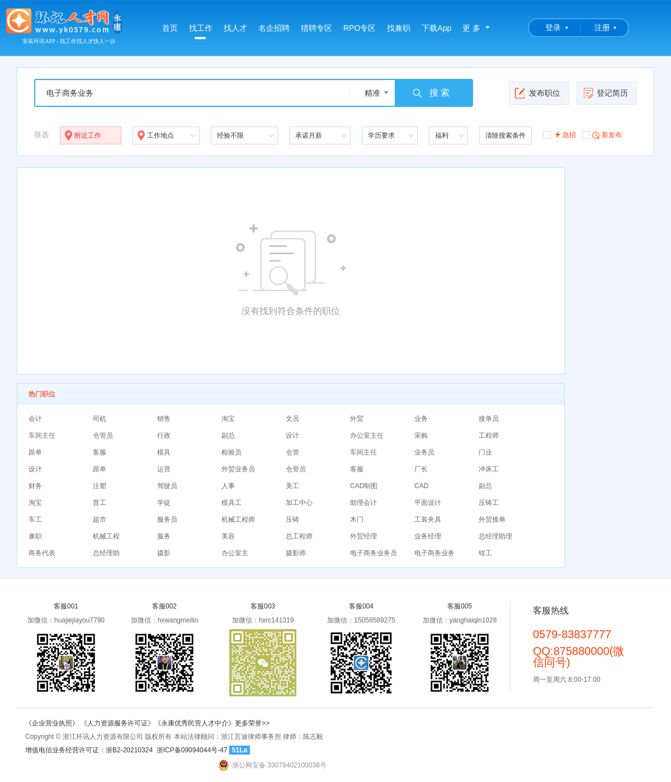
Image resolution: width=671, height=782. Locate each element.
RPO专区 (359, 28)
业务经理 (427, 536)
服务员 (167, 519)
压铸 (292, 519)
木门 (356, 519)
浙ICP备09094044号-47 (192, 750)
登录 (553, 27)
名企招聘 (274, 28)
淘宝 (228, 419)
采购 (421, 435)
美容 (228, 536)
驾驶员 (167, 486)
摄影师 (296, 553)
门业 (485, 452)
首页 (170, 28)
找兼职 (398, 28)
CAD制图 (363, 486)
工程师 (489, 435)
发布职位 (537, 93)
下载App (436, 28)
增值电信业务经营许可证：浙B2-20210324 (89, 750)
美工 (292, 486)
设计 (292, 435)
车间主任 (42, 435)
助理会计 (363, 503)
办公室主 (234, 553)
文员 (292, 419)
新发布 (602, 134)
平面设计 (427, 503)
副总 (228, 435)
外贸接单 (492, 519)
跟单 (35, 452)
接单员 (489, 419)
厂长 (421, 469)
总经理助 (106, 553)
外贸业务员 (238, 469)
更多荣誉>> (252, 723)
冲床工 (489, 469)
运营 (164, 469)
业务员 (424, 452)
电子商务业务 (434, 553)
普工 (99, 503)
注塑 (99, 486)
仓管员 (103, 435)
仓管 (292, 452)
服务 (164, 536)
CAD (421, 486)
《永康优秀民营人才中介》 (194, 723)
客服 (99, 452)
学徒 (164, 503)
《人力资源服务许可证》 (117, 723)
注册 (602, 27)
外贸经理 (363, 536)
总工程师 (299, 536)
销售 (164, 419)
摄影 (164, 553)
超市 (99, 519)
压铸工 (489, 503)
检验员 (231, 452)
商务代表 (42, 553)
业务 (421, 419)
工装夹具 (427, 519)
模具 (164, 452)
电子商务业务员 (373, 553)
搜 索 (431, 93)
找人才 (235, 28)
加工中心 (299, 503)
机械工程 (106, 536)
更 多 (471, 28)
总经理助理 (495, 536)
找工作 (200, 31)
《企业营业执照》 (53, 723)
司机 (99, 419)
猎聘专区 (316, 28)
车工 (35, 519)
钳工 (485, 553)
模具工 (231, 503)
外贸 (356, 419)
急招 (559, 134)
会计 (35, 419)
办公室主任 (367, 435)
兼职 (35, 536)
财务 (35, 486)
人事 (228, 486)
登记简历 (605, 93)
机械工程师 (238, 519)
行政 (164, 435)
